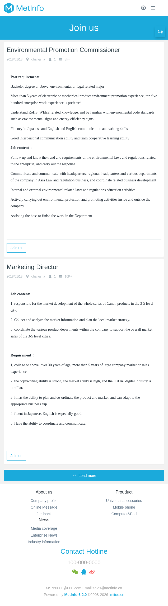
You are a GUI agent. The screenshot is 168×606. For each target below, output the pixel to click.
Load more (84, 476)
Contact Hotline (84, 551)
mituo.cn (117, 595)
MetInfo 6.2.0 (75, 595)
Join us (16, 248)
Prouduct (123, 492)
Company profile (44, 501)
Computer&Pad (124, 514)
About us (44, 492)
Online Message (44, 507)
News (44, 520)
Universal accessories (124, 501)
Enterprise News (44, 535)
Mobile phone (124, 507)
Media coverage (44, 528)
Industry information (44, 542)
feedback (44, 514)
